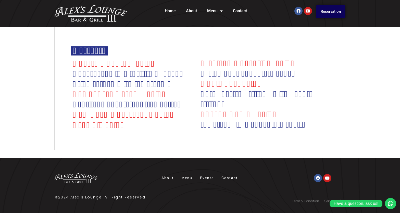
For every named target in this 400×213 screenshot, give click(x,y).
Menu (215, 11)
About (191, 10)
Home (170, 10)
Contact (240, 10)
